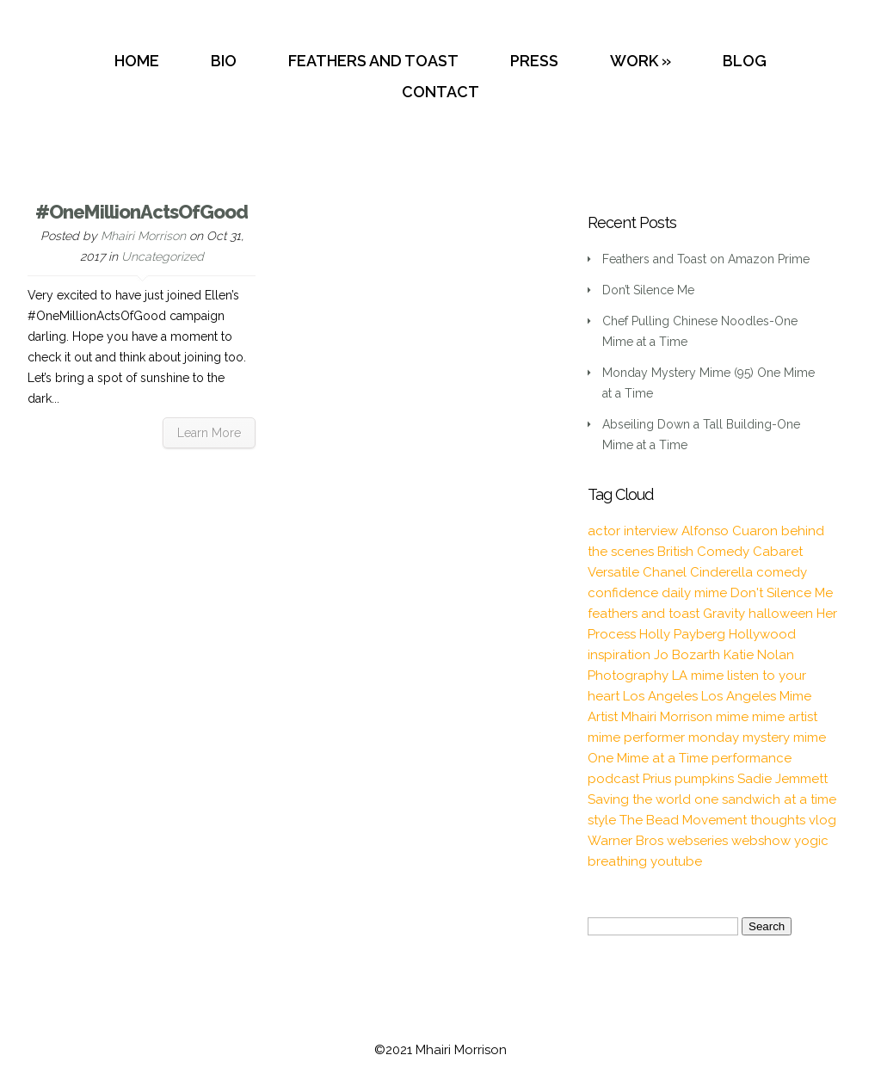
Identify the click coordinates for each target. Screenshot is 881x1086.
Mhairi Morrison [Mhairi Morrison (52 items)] (666, 717)
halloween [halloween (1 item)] (781, 613)
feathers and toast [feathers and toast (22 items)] (643, 613)
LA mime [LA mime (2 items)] (698, 675)
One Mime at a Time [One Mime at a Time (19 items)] (648, 758)
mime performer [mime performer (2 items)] (636, 737)
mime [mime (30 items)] (732, 717)
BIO (224, 61)
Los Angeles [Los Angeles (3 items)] (660, 696)
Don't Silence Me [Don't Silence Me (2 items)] (781, 593)
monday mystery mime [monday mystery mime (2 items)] (757, 737)
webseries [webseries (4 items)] (697, 840)
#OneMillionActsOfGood (141, 212)
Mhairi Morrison (143, 236)
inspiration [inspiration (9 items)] (619, 655)
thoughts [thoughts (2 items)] (777, 820)
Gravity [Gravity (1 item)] (724, 613)
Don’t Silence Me (648, 290)
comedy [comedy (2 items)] (781, 572)
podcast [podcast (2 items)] (613, 779)
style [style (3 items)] (602, 820)
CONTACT (440, 92)
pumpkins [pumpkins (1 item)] (704, 779)
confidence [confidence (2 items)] (623, 593)
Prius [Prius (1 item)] (657, 779)
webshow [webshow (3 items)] (761, 840)
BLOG (745, 61)
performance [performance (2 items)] (752, 758)
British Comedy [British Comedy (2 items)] (703, 551)
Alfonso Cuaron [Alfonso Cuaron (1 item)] (729, 531)
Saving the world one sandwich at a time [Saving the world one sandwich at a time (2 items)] (712, 799)
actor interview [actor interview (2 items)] (633, 531)
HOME (136, 61)
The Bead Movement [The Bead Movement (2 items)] (683, 820)
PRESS (534, 61)
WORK (634, 61)
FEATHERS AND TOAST (373, 61)
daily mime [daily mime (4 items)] (694, 593)
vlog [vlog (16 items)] (822, 820)
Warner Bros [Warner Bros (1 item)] (625, 840)
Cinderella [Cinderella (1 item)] (721, 572)
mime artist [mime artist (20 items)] (784, 717)
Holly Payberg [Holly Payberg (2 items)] (682, 634)
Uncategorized (162, 256)
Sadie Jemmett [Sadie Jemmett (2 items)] (782, 779)
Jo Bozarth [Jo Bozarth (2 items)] (687, 655)
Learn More (209, 433)
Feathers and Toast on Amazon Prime (706, 259)
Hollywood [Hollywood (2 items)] (762, 634)
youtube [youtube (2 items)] (676, 861)
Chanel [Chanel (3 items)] (665, 572)
